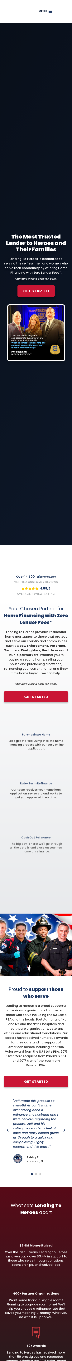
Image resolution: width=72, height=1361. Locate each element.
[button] (53, 11)
